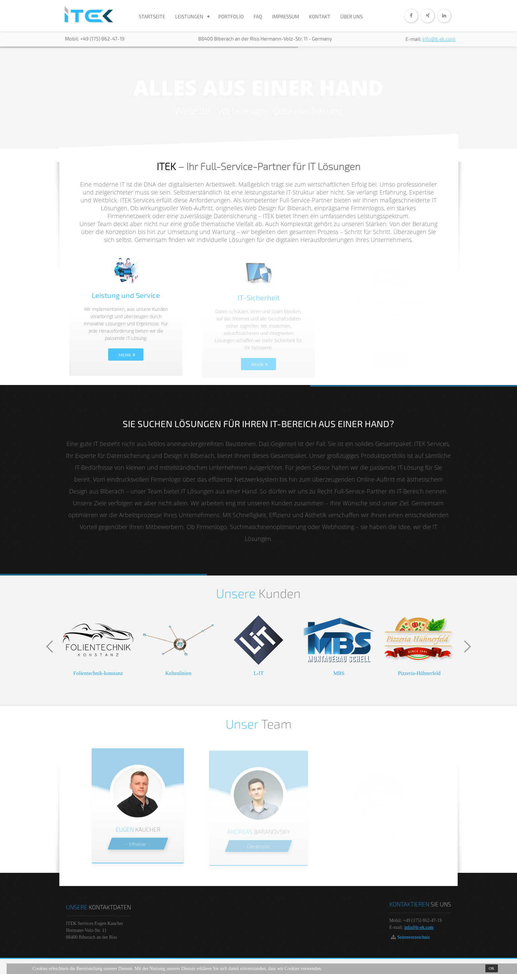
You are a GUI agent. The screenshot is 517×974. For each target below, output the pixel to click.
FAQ (258, 16)
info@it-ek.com (438, 39)
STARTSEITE (152, 16)
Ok (491, 968)
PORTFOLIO (231, 16)
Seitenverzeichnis (413, 937)
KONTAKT (319, 16)
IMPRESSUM (285, 16)
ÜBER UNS (351, 16)
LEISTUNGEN (189, 16)
